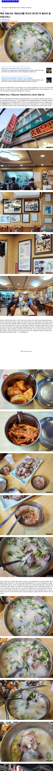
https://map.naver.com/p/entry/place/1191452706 (14, 76)
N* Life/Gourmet (5, 19)
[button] (2, 6)
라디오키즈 (4, 21)
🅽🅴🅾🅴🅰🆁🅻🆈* (10, 1)
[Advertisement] (15, 351)
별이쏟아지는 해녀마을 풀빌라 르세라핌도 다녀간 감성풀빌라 (17, 78)
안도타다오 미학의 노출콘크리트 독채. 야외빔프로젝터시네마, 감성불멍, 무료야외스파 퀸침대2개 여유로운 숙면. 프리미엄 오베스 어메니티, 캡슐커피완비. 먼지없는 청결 (22, 71)
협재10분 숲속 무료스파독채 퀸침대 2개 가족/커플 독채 (15, 68)
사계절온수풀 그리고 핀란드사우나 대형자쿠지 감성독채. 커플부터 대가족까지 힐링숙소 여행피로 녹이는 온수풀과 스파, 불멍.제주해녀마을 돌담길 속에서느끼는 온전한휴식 (22, 80)
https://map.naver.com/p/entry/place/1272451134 (14, 66)
